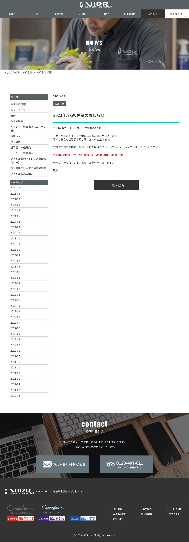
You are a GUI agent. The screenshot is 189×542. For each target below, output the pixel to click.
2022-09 (15, 311)
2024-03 (15, 227)
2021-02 (15, 390)
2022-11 (15, 300)
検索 (12, 115)
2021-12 (15, 356)
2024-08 (15, 205)
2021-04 (15, 384)
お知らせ (15, 136)
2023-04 (15, 277)
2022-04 (15, 339)
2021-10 (15, 367)
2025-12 (15, 188)
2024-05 (15, 216)
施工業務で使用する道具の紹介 (28, 168)
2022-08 (15, 317)
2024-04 (15, 221)
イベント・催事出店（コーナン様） (28, 128)
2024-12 (15, 199)
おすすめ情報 (18, 104)
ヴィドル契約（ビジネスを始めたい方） (28, 160)
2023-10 (15, 244)
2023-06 (15, 266)
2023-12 (15, 233)
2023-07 (15, 261)
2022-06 (15, 328)
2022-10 (15, 306)
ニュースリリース (20, 110)
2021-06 (15, 378)
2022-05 (15, 334)
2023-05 (15, 272)
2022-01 (15, 350)
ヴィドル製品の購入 (21, 173)
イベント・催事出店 (21, 153)
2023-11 (15, 238)
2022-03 (15, 345)
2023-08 (15, 255)
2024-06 (15, 210)
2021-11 (15, 362)
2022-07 (15, 322)
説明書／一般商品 (20, 147)
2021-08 (15, 373)
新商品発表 (16, 121)
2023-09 (15, 249)
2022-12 (15, 294)
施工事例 (15, 142)
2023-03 (15, 283)
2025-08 (15, 193)
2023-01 (15, 289)
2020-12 (15, 395)
